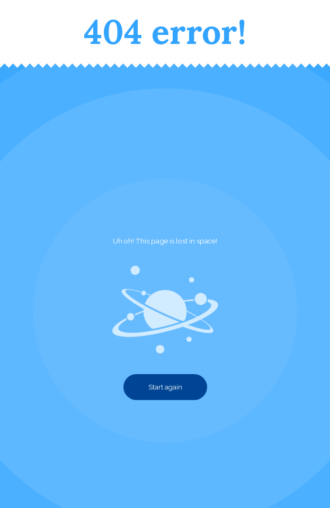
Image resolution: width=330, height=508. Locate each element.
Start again (165, 387)
